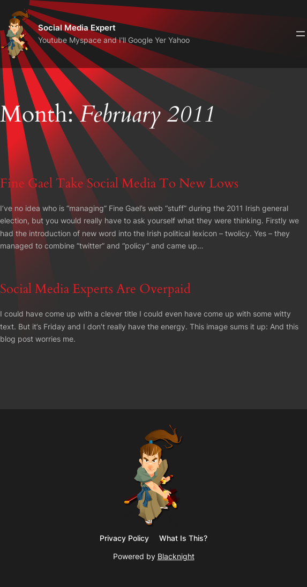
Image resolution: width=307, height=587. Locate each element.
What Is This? (183, 538)
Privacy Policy (124, 538)
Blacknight (176, 556)
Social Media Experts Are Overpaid (95, 289)
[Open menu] (300, 33)
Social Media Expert (77, 27)
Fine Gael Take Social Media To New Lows (119, 183)
